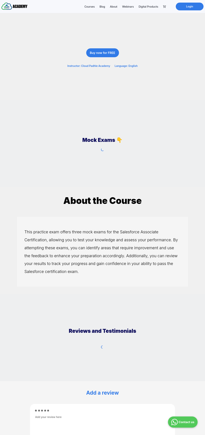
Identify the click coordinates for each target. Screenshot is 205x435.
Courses (89, 6)
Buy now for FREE (102, 53)
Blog (102, 6)
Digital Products (148, 6)
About (113, 6)
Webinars (128, 6)
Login (189, 6)
